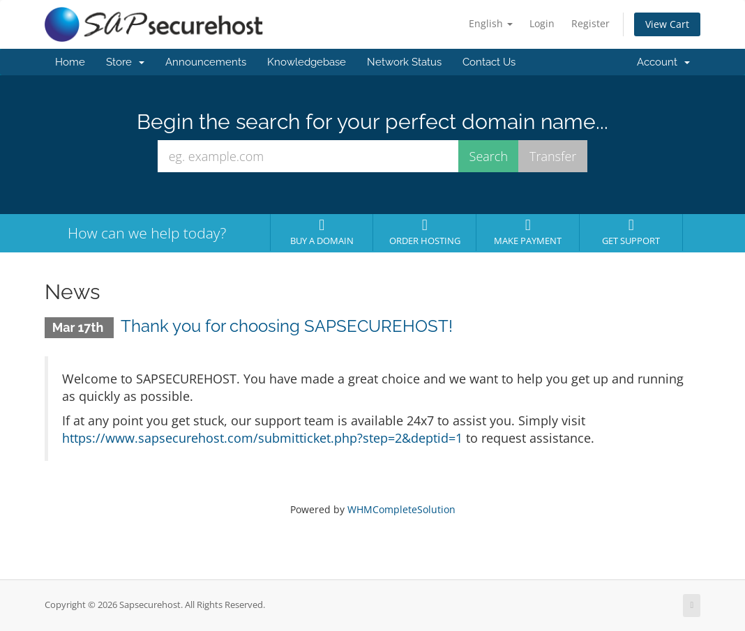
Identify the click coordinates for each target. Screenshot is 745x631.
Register (590, 23)
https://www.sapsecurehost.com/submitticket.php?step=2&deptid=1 (262, 437)
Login (542, 23)
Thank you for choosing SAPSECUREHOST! (287, 326)
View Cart (667, 24)
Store (125, 62)
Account (663, 62)
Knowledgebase (306, 62)
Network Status (404, 62)
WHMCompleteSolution (401, 509)
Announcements (205, 62)
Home (70, 62)
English (491, 23)
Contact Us (489, 62)
